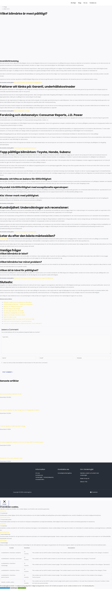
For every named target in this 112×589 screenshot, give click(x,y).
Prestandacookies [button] (5, 517)
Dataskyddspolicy (5, 588)
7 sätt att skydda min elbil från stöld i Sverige (12, 426)
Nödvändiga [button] (3, 540)
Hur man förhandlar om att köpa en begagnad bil (28, 82)
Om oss (85, 2)
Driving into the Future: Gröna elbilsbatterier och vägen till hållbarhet (33, 278)
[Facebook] (94, 492)
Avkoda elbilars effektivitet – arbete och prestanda (17, 304)
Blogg (79, 2)
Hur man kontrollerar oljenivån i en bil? (11, 394)
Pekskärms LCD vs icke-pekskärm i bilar (11, 458)
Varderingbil (3, 239)
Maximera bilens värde (9, 317)
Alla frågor (73, 2)
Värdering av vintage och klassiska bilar (25, 232)
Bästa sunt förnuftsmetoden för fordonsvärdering (17, 321)
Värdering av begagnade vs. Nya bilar (13, 313)
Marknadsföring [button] (4, 532)
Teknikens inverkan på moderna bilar (24, 203)
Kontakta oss (93, 2)
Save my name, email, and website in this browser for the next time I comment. (25, 363)
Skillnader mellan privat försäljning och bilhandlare (17, 302)
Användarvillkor (40, 479)
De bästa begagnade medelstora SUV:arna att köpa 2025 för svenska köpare (21, 442)
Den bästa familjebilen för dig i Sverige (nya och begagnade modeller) (19, 410)
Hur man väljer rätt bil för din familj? (13, 311)
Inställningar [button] (13, 588)
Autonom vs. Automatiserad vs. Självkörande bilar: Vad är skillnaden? (22, 323)
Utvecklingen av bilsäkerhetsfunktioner (25, 148)
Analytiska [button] (3, 524)
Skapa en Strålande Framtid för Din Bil (14, 315)
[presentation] (11, 367)
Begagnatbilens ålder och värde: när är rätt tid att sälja (18, 319)
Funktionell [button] (3, 511)
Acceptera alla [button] (22, 588)
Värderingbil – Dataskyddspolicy (45, 477)
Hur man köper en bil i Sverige (11, 308)
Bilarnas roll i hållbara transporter (12, 306)
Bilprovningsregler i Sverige (21, 111)
